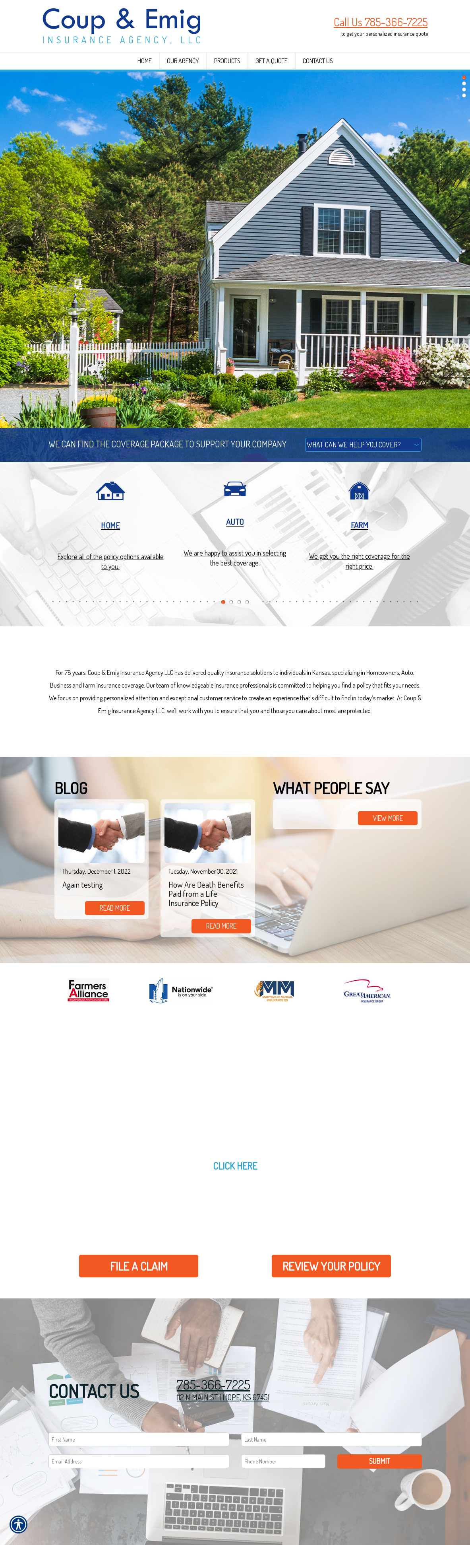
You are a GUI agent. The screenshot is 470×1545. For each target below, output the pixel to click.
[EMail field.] (138, 1461)
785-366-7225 (213, 1384)
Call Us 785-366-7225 (381, 22)
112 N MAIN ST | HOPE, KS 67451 (223, 1397)
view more (388, 818)
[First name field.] (138, 1439)
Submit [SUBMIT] (379, 1461)
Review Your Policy (331, 1266)
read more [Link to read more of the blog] (115, 908)
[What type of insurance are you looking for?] (363, 445)
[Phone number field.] (283, 1461)
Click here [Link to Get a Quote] (235, 1166)
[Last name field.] (331, 1439)
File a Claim (139, 1266)
